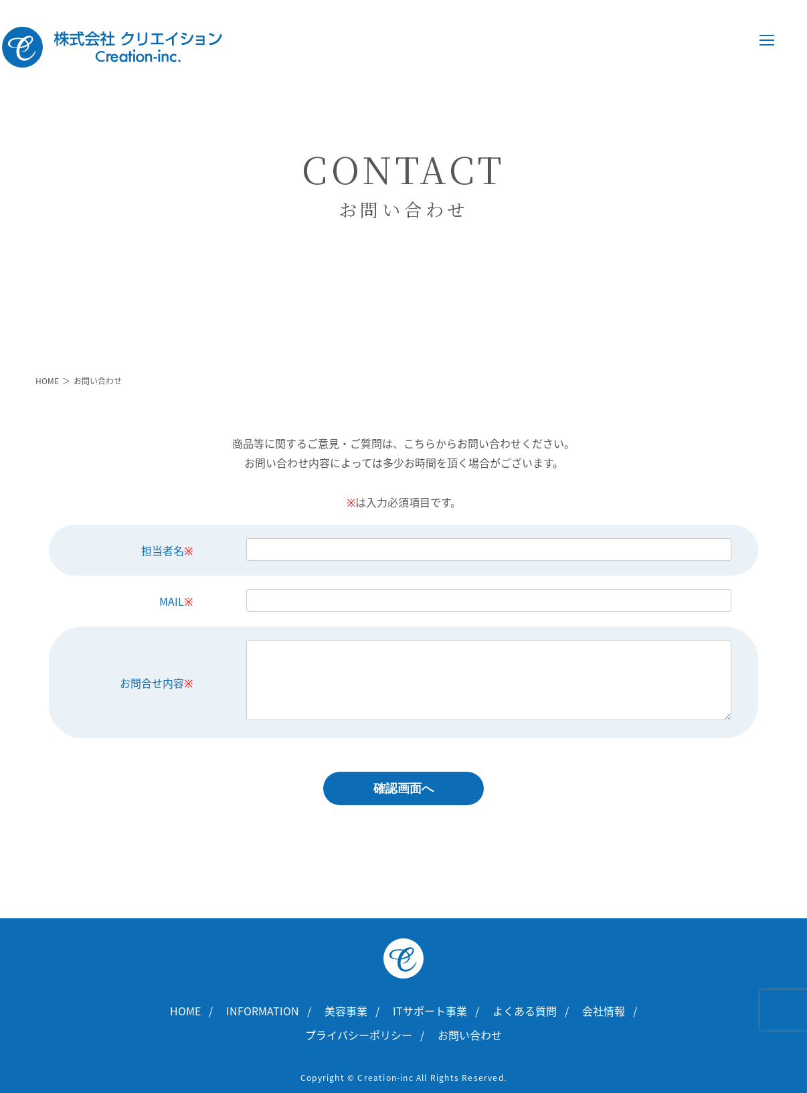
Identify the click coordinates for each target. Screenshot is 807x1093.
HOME (47, 381)
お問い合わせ (470, 1034)
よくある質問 (524, 1010)
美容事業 (346, 1010)
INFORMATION (262, 1010)
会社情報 (603, 1010)
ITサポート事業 (430, 1010)
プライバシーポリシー (358, 1034)
